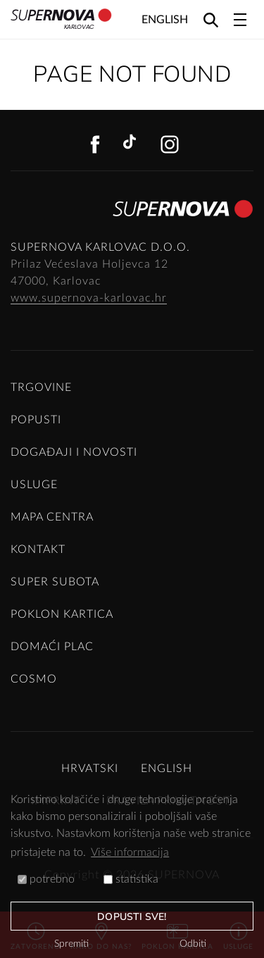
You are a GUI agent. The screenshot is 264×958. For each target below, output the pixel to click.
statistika (130, 879)
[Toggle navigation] (240, 19)
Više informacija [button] (130, 852)
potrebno (46, 879)
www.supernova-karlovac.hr (89, 298)
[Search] (211, 19)
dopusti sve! (131, 916)
